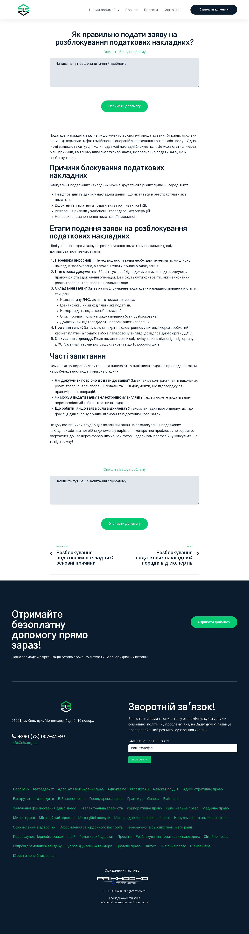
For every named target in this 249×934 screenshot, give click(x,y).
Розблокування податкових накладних (168, 837)
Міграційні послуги (94, 818)
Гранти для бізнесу (143, 799)
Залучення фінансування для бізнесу (44, 808)
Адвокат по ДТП (166, 789)
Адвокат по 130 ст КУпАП (128, 789)
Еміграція (171, 799)
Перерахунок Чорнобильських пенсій (44, 837)
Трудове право (128, 846)
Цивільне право (173, 846)
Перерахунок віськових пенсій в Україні (159, 827)
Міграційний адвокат (56, 818)
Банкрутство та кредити (33, 799)
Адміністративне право (203, 789)
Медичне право (215, 808)
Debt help (21, 789)
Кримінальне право (182, 808)
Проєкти (125, 837)
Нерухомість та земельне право (200, 818)
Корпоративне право (144, 808)
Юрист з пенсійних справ (34, 856)
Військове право (71, 799)
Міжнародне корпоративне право (142, 818)
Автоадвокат (43, 789)
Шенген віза (200, 846)
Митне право (24, 818)
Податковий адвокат (96, 837)
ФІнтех (150, 846)
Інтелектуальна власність (101, 808)
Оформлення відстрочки (34, 827)
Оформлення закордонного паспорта (91, 827)
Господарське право (106, 799)
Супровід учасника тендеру (89, 846)
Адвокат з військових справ (81, 789)
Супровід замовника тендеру (37, 846)
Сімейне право (216, 837)
